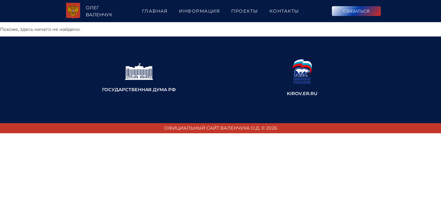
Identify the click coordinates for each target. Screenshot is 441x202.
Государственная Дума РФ (139, 89)
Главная (155, 11)
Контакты (284, 11)
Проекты (244, 11)
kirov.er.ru (302, 93)
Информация (199, 11)
